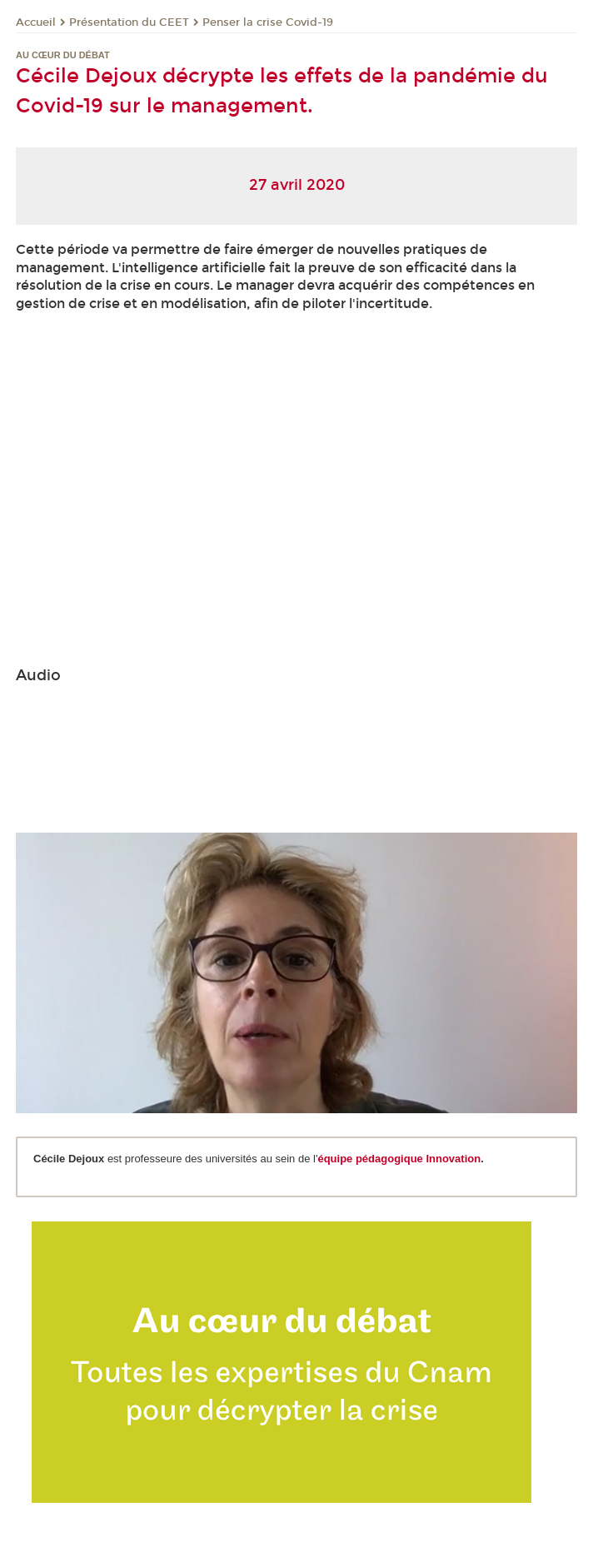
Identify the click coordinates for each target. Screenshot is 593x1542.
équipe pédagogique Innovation (399, 1158)
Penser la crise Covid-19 (267, 22)
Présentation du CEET (129, 22)
